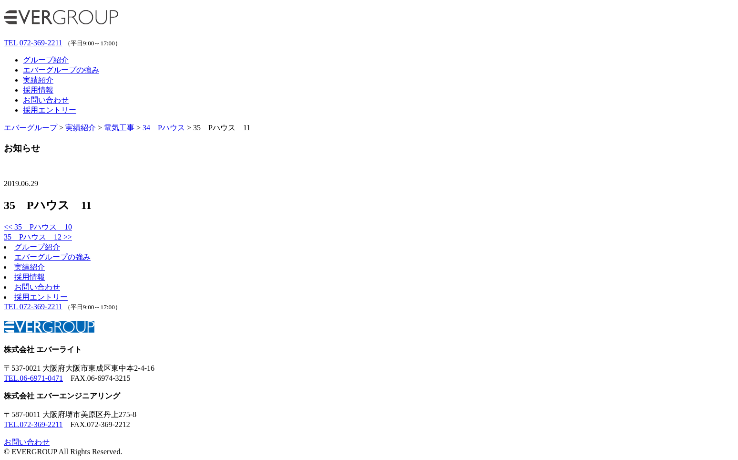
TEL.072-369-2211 (33, 424)
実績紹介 (38, 80)
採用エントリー (49, 110)
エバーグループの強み (61, 70)
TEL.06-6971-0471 (33, 378)
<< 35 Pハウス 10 (38, 227)
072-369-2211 (33, 43)
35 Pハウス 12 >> (38, 237)
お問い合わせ (46, 100)
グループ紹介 (46, 60)
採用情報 (38, 90)
